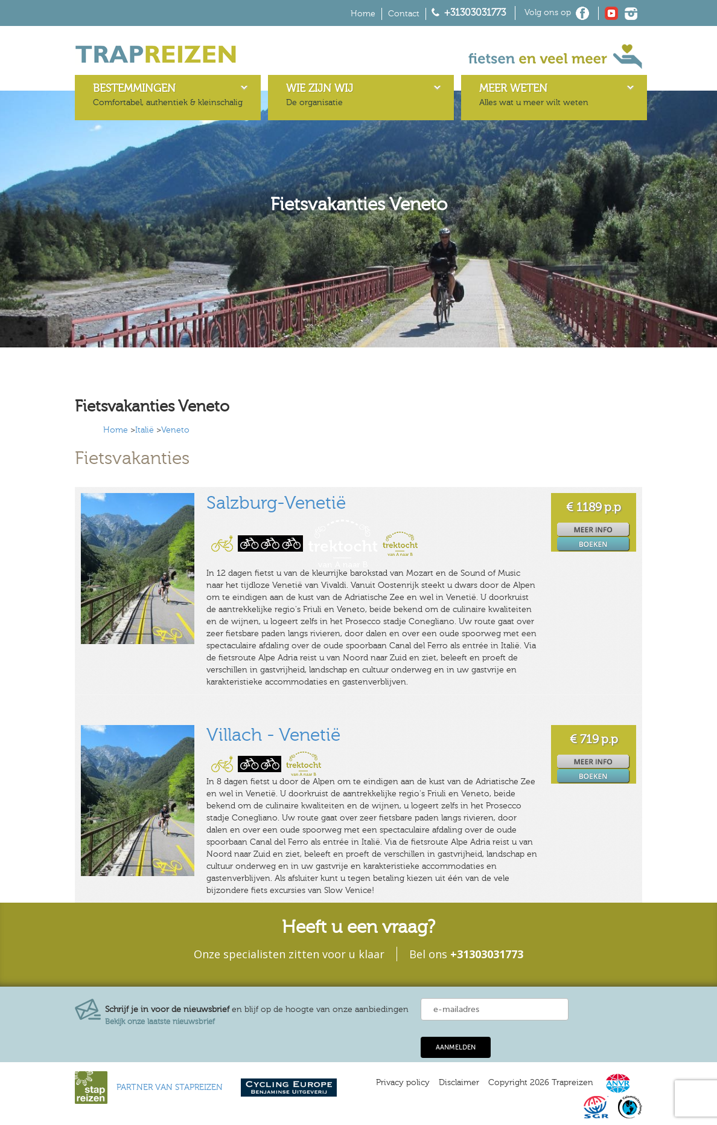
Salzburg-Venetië (276, 503)
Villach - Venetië (273, 735)
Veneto (175, 430)
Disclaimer (459, 1083)
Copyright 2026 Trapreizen (540, 1083)
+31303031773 (475, 12)
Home (363, 14)
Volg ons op (547, 13)
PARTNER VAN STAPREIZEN (169, 1087)
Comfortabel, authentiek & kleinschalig (168, 95)
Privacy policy (403, 1083)
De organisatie (319, 95)
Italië (144, 430)
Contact (403, 14)
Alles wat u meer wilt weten (533, 95)
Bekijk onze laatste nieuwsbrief (160, 1021)
